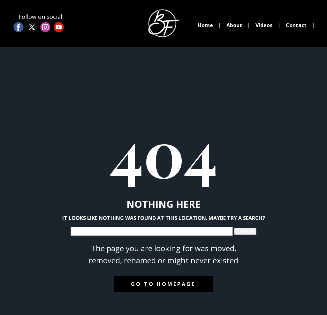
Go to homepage (163, 284)
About (234, 25)
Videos (263, 25)
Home (205, 25)
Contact (296, 25)
